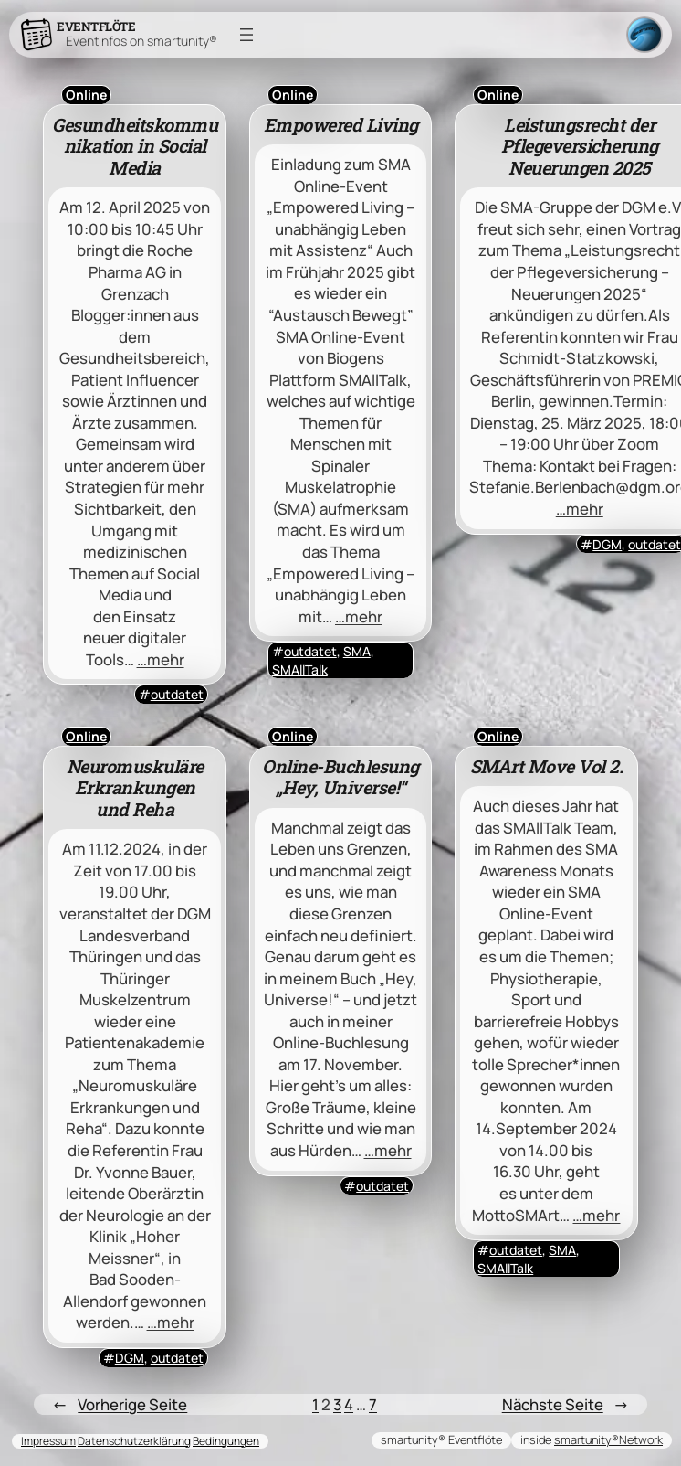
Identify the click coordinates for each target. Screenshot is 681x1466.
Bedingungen (226, 1441)
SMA (357, 651)
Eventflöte (96, 26)
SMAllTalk (300, 669)
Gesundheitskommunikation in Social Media (134, 146)
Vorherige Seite (119, 1405)
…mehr (160, 659)
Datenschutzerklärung (134, 1441)
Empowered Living (341, 125)
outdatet (177, 694)
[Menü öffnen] (246, 35)
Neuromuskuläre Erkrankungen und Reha (135, 788)
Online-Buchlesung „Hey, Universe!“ (340, 777)
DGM (607, 544)
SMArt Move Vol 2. (546, 767)
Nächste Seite (565, 1405)
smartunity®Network (608, 1439)
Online (86, 94)
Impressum (48, 1441)
